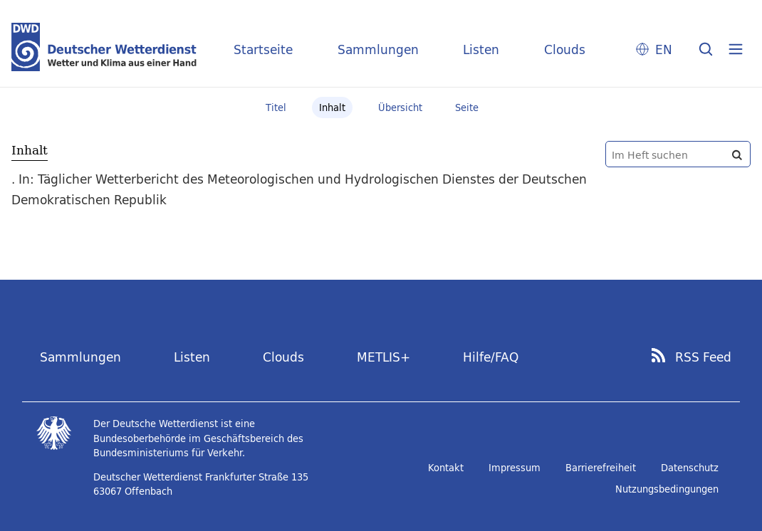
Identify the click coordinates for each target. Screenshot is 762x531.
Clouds (564, 49)
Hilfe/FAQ (490, 357)
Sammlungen (378, 49)
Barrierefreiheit (600, 467)
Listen (481, 49)
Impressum (515, 467)
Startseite (263, 49)
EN (663, 49)
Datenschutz (690, 467)
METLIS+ (383, 357)
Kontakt (446, 467)
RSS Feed (703, 357)
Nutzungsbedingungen (667, 489)
